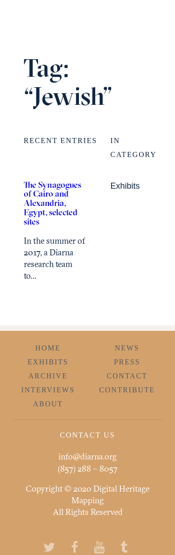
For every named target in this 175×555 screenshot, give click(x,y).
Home (48, 348)
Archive (48, 376)
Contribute (127, 390)
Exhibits (125, 186)
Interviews (48, 390)
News (127, 348)
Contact (127, 376)
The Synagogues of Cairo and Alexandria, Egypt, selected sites (52, 203)
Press (127, 362)
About (48, 404)
